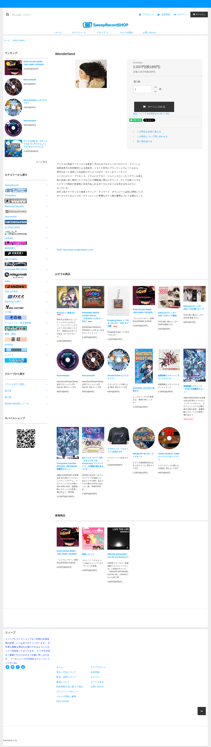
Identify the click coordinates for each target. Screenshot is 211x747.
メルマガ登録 (126, 32)
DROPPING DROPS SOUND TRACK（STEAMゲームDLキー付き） (92, 317)
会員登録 (165, 14)
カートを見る (97, 682)
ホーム (58, 32)
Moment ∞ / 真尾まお (66, 313)
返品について (138, 114)
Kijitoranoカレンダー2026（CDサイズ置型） (168, 314)
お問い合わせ (149, 32)
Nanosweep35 (30, 80)
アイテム (198, 14)
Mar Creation (19, 40)
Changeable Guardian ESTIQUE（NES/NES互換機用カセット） (67, 466)
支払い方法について (66, 672)
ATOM (66, 701)
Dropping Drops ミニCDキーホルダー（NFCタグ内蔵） (118, 323)
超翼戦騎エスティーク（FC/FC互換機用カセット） (193, 389)
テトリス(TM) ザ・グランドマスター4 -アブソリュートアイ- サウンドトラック (35, 144)
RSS (58, 701)
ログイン (182, 14)
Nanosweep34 (30, 121)
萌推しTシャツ (88, 554)
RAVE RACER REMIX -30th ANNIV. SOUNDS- (34, 63)
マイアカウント (98, 667)
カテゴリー (79, 32)
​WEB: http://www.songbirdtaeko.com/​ (75, 249)
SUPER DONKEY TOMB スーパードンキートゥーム (168, 457)
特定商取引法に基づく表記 (158, 114)
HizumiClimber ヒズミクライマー (35, 101)
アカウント (148, 14)
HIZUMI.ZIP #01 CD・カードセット (143, 455)
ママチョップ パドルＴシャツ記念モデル (117, 450)
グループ (103, 32)
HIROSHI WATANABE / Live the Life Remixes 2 (117, 555)
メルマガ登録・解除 (66, 696)
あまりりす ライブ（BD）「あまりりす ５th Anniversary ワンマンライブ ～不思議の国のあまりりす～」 (93, 463)
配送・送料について (66, 677)
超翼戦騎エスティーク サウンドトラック (168, 376)
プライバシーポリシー (67, 691)
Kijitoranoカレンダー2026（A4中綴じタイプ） (194, 307)
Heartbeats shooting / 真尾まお (143, 389)
